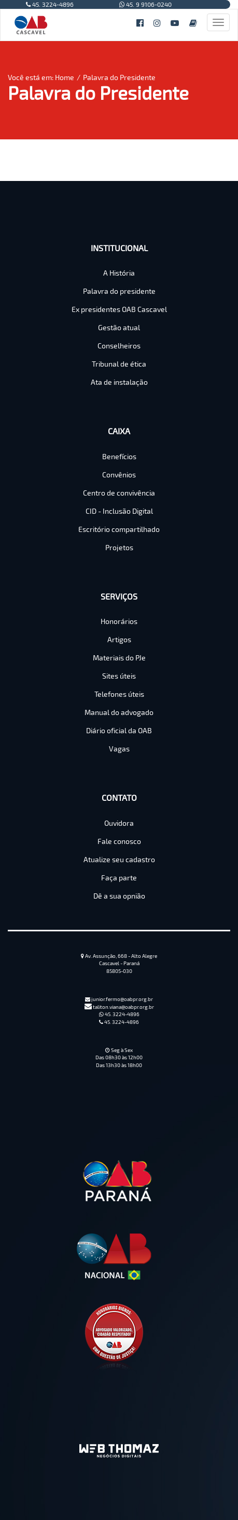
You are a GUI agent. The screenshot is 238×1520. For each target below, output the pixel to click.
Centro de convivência (119, 492)
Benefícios (119, 456)
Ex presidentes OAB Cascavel (119, 309)
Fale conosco (119, 841)
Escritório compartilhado (119, 529)
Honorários (119, 621)
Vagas (119, 748)
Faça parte (119, 877)
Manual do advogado (119, 712)
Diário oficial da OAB (119, 730)
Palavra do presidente (119, 291)
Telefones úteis (119, 694)
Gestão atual (119, 327)
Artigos (119, 639)
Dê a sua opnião (119, 895)
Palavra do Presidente (119, 77)
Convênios (119, 474)
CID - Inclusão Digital (119, 510)
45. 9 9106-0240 (145, 4)
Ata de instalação (119, 382)
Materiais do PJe (119, 657)
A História (119, 272)
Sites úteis (119, 675)
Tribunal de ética (119, 363)
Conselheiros (119, 345)
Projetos (119, 547)
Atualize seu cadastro (119, 859)
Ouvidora (119, 823)
